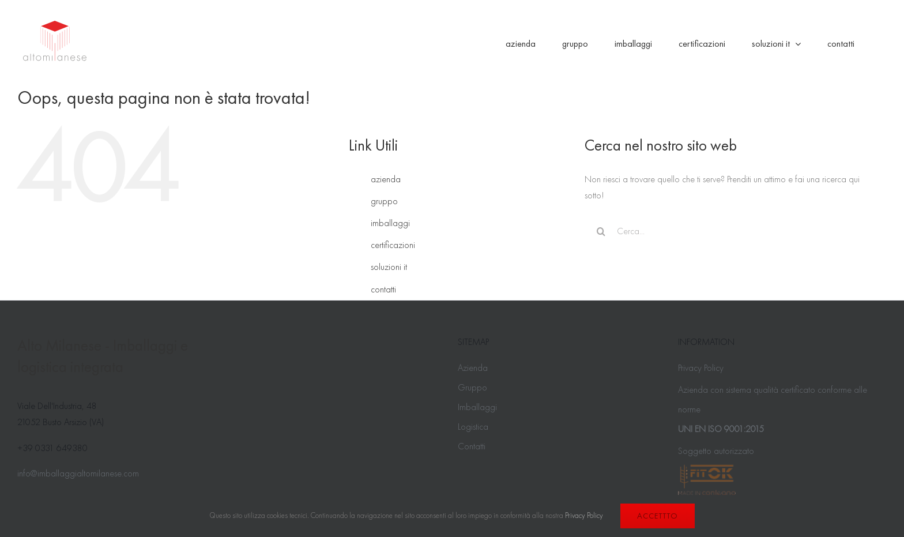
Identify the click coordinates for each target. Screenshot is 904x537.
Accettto (657, 515)
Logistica (473, 426)
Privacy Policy (701, 368)
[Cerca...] (724, 231)
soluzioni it (389, 267)
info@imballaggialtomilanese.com (78, 473)
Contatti (471, 446)
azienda (386, 179)
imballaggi (390, 223)
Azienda (473, 368)
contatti (383, 289)
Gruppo (472, 387)
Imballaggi (477, 407)
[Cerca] (601, 231)
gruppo (384, 201)
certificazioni (393, 245)
